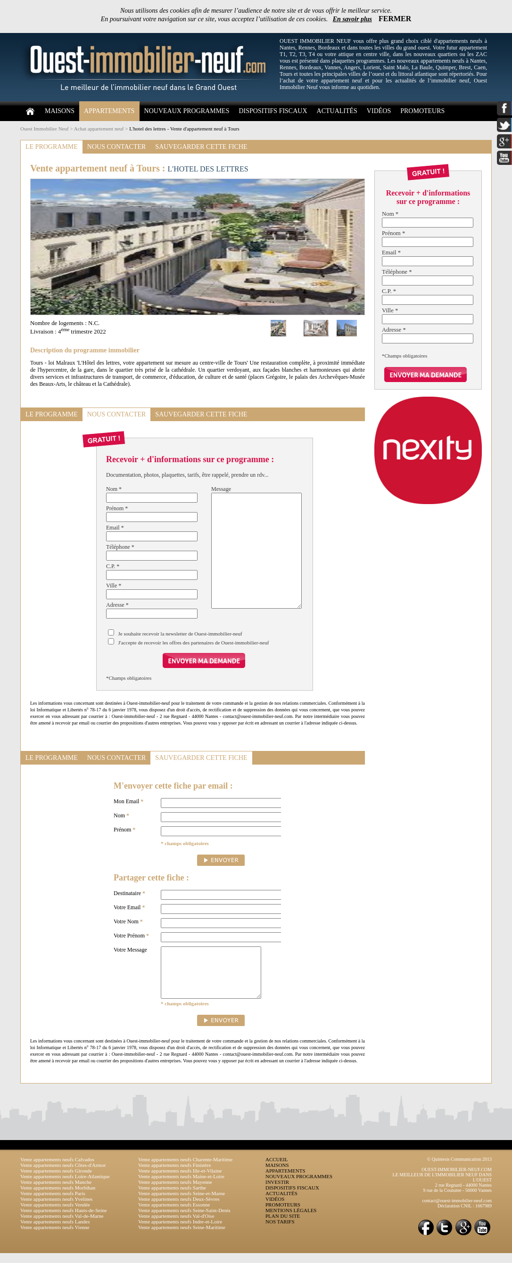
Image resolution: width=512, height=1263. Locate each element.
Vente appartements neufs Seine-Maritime (181, 1237)
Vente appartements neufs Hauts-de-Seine (63, 1220)
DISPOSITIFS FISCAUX (273, 110)
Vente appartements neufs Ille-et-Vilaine (180, 1180)
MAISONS (59, 110)
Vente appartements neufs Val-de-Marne (62, 1226)
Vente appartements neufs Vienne (55, 1237)
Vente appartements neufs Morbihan (57, 1197)
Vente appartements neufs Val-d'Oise (176, 1226)
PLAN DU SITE (282, 1226)
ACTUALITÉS (337, 110)
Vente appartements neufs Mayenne (175, 1192)
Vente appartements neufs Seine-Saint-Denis (184, 1220)
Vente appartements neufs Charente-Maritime (185, 1169)
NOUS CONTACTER (116, 146)
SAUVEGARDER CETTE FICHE (201, 146)
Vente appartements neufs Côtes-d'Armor (63, 1175)
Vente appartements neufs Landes (55, 1231)
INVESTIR (277, 1192)
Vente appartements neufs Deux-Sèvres (179, 1209)
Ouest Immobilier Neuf (44, 128)
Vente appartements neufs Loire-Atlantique (65, 1186)
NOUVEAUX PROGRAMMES (187, 110)
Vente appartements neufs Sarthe (172, 1197)
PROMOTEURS (422, 110)
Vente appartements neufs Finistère (174, 1175)
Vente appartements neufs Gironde (56, 1180)
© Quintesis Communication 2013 (459, 1169)
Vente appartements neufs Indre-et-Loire (180, 1231)
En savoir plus (352, 19)
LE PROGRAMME (51, 146)
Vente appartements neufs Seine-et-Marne (181, 1203)
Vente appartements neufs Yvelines (56, 1209)
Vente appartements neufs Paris (52, 1203)
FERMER (395, 19)
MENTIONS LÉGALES (290, 1220)
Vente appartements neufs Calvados (57, 1169)
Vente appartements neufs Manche (55, 1192)
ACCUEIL (276, 1169)
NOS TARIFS (280, 1231)
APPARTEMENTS (109, 110)
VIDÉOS (379, 110)
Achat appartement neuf (99, 128)
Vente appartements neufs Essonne (174, 1214)
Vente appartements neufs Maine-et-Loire (181, 1186)
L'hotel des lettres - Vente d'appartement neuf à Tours (184, 128)
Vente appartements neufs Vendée (55, 1214)
